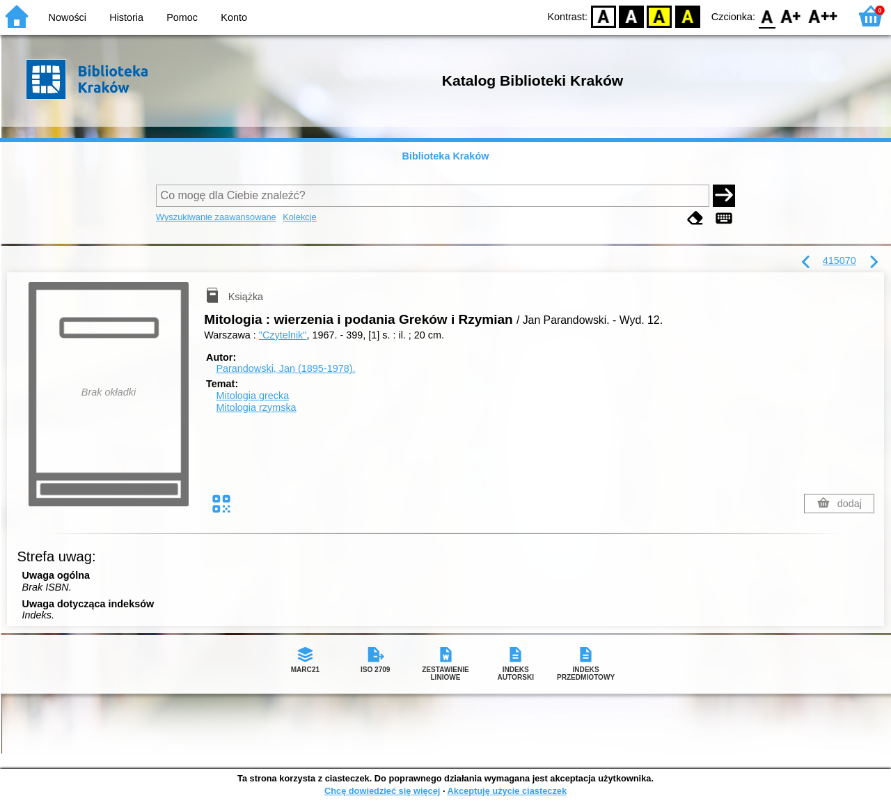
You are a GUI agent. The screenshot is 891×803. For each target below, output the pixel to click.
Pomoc (182, 17)
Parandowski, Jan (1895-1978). (285, 368)
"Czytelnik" (283, 335)
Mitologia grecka (252, 395)
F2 (823, 16)
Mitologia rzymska (256, 407)
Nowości (67, 17)
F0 (766, 16)
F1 (791, 16)
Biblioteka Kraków (445, 156)
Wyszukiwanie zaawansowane (216, 217)
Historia (126, 17)
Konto (234, 17)
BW (631, 16)
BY (687, 16)
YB (659, 16)
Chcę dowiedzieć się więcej (382, 791)
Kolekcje (299, 217)
